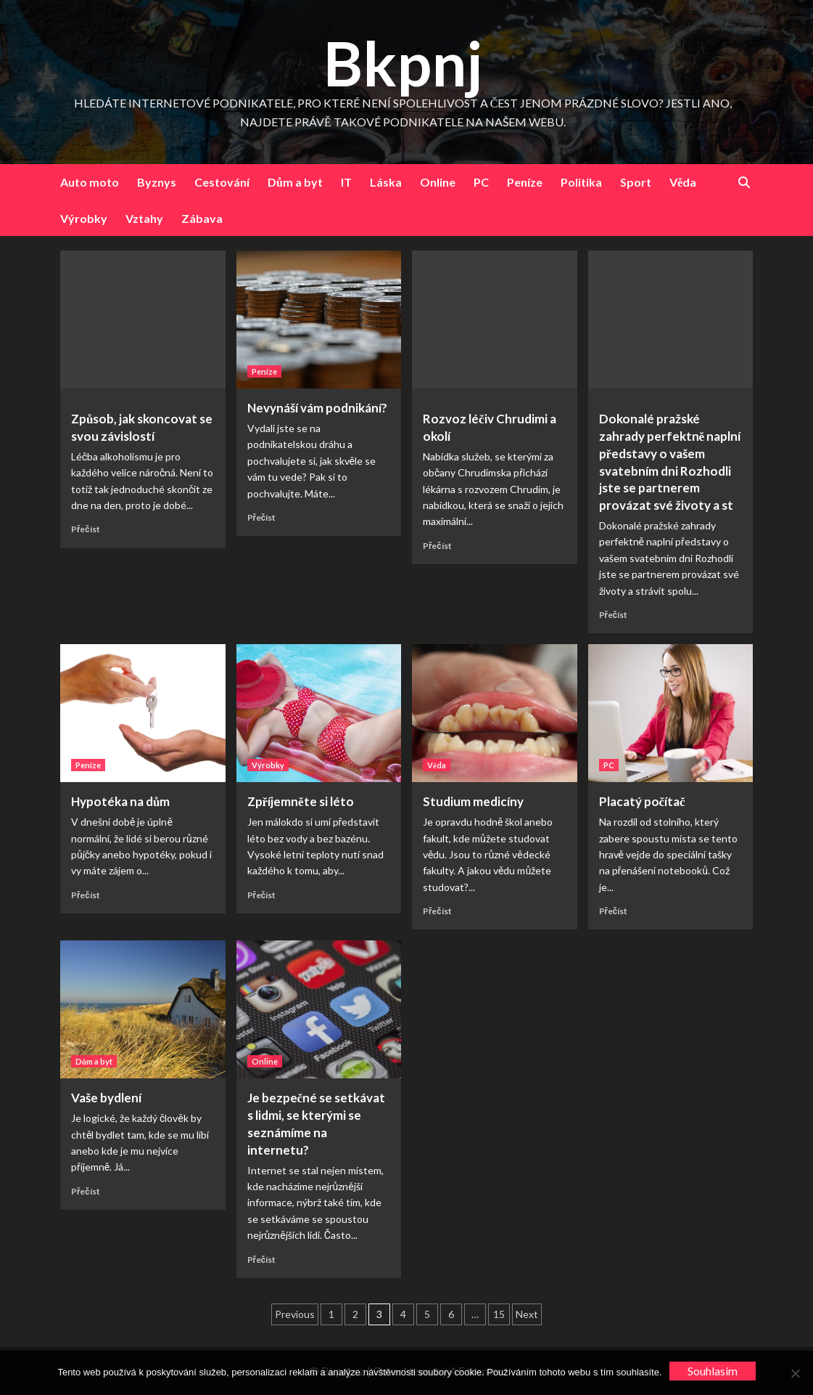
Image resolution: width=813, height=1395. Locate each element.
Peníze (524, 182)
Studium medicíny (473, 801)
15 (499, 1314)
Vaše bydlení (106, 1097)
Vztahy (144, 218)
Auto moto (89, 182)
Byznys (156, 182)
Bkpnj (402, 62)
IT (346, 182)
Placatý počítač (642, 801)
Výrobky (83, 218)
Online (437, 182)
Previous (295, 1314)
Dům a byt (295, 182)
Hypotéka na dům (120, 801)
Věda (682, 182)
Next (527, 1314)
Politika (581, 182)
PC (481, 182)
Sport (635, 182)
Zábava (202, 218)
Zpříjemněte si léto (300, 801)
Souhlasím (713, 1371)
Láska (386, 182)
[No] (795, 1373)
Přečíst (85, 529)
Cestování (221, 182)
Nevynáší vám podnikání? (317, 407)
